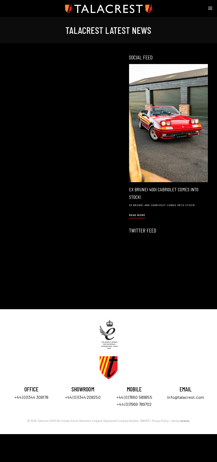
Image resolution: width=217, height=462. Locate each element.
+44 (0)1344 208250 (83, 397)
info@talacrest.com (185, 397)
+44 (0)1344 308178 (31, 397)
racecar (184, 420)
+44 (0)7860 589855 (134, 397)
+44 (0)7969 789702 (134, 404)
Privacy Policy (160, 420)
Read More (137, 215)
